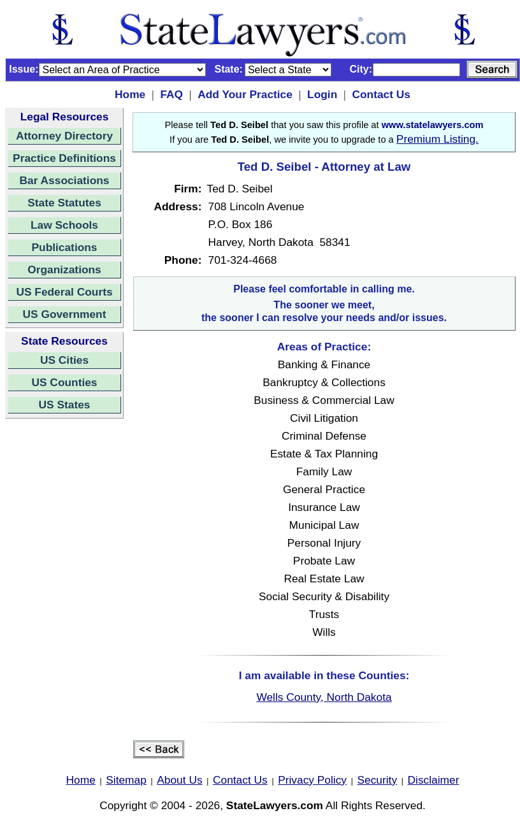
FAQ (171, 94)
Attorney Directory (64, 135)
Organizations (64, 269)
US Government (64, 314)
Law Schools (64, 225)
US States (64, 404)
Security (378, 779)
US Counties (64, 382)
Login (322, 94)
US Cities (64, 360)
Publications (64, 247)
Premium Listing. (437, 139)
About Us (179, 779)
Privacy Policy (312, 779)
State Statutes (64, 202)
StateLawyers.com (274, 805)
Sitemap (126, 779)
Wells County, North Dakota (323, 697)
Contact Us (381, 94)
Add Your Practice (245, 94)
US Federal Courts (64, 291)
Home (130, 94)
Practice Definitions (64, 158)
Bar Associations (65, 180)
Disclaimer (433, 779)
